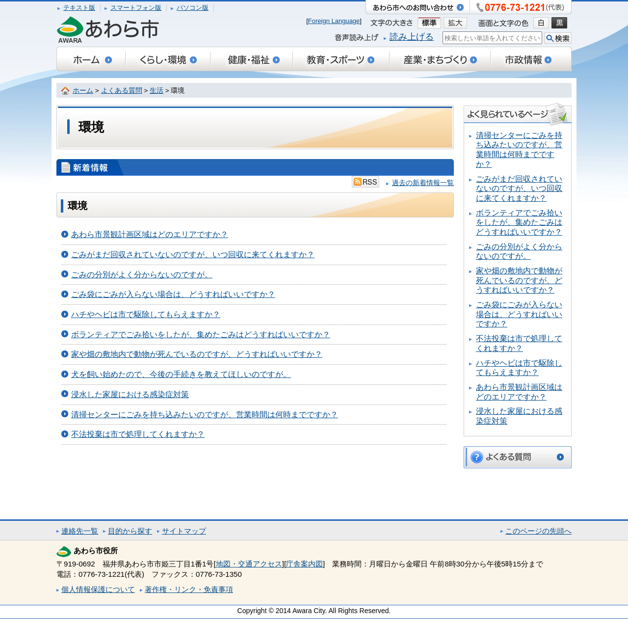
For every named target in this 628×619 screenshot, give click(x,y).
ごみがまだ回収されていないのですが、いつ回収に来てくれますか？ (192, 254)
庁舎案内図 (304, 564)
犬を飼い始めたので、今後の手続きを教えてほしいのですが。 (181, 374)
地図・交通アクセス (249, 564)
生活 (156, 90)
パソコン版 (193, 7)
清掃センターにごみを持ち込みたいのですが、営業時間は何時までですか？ (204, 414)
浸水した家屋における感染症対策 (130, 394)
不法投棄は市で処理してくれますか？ (138, 434)
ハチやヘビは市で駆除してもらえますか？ (145, 314)
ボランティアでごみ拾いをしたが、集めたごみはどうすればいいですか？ (200, 334)
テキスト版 (79, 7)
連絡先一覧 (79, 531)
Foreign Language (334, 21)
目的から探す (130, 531)
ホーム (83, 90)
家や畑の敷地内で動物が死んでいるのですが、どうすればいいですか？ (196, 354)
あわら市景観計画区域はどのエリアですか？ (149, 234)
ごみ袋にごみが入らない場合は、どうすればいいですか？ (173, 294)
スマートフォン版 (135, 7)
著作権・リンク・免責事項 (189, 589)
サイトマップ (184, 531)
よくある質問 (121, 90)
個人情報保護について (98, 589)
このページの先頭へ (538, 531)
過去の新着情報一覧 (423, 183)
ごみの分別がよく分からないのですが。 (141, 274)
